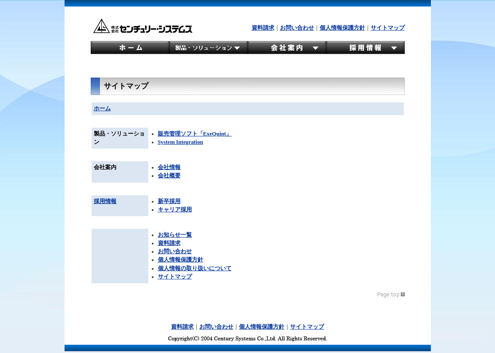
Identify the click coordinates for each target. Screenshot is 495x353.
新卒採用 (169, 201)
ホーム (102, 108)
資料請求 (263, 28)
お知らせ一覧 (175, 235)
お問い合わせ (297, 28)
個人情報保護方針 (342, 28)
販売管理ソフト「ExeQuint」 (195, 134)
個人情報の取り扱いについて (195, 268)
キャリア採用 (175, 210)
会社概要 (169, 176)
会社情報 (169, 167)
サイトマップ (388, 28)
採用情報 (105, 201)
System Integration (180, 142)
